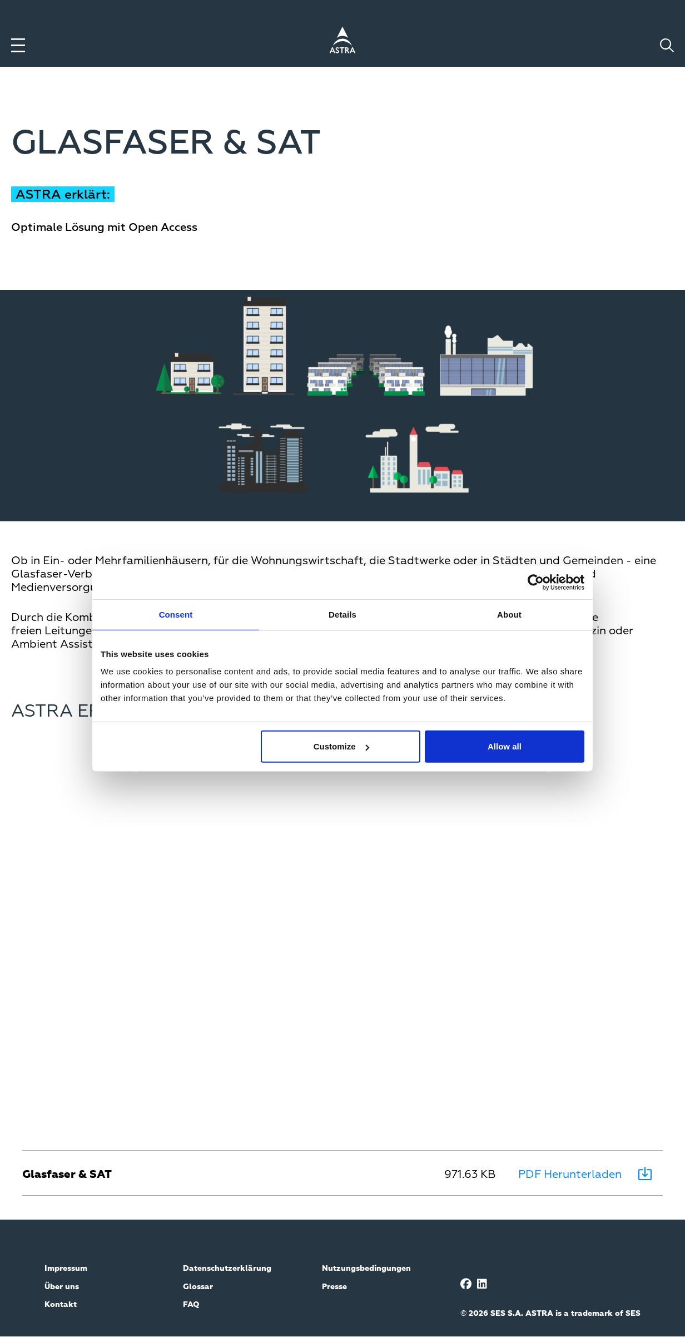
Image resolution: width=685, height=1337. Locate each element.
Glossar (198, 1287)
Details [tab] (342, 614)
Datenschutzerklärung (227, 1268)
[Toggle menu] (18, 45)
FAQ (191, 1305)
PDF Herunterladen (570, 1174)
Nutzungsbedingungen (366, 1268)
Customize (341, 746)
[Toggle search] (667, 45)
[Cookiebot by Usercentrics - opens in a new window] (535, 582)
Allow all (505, 746)
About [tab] (509, 614)
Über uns (61, 1287)
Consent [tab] (176, 614)
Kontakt (60, 1305)
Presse (334, 1287)
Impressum (65, 1268)
